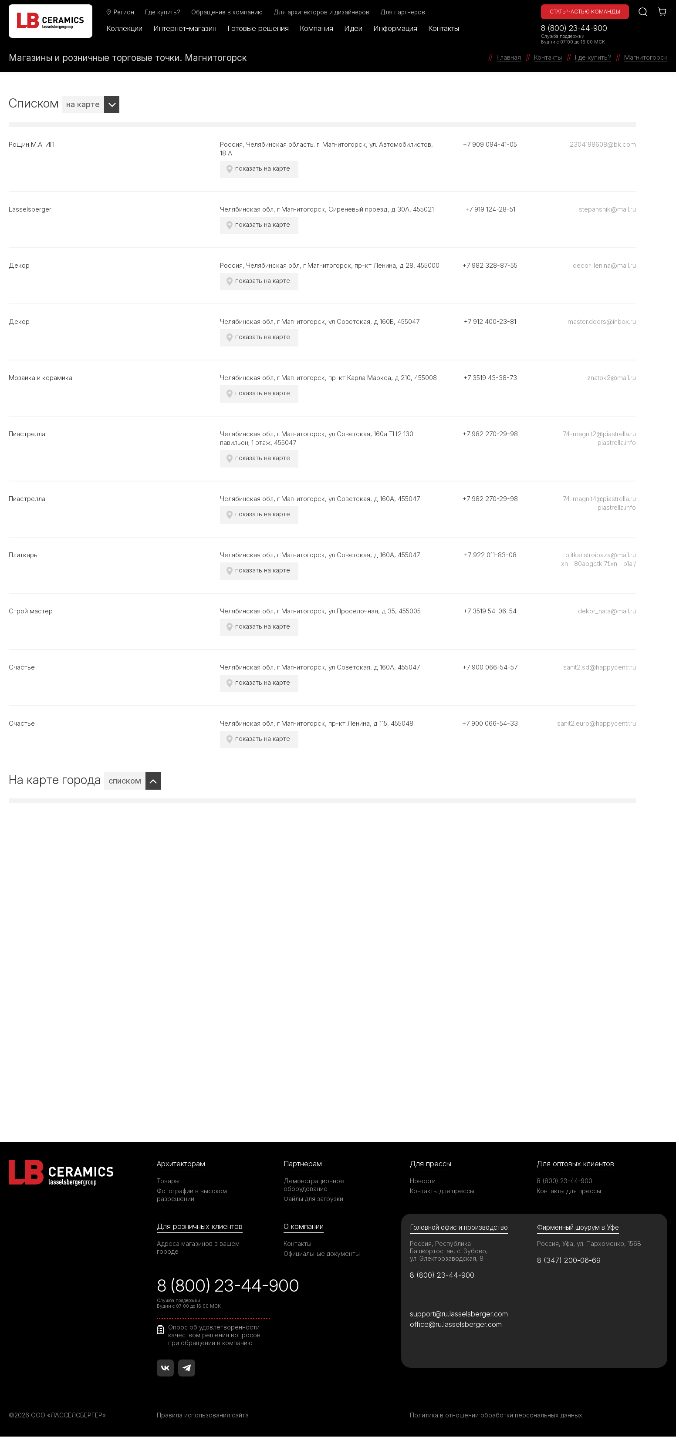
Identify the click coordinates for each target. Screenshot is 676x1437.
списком (124, 780)
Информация (396, 28)
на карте (83, 104)
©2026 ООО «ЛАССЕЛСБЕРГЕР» (58, 1415)
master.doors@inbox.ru (602, 321)
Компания (317, 28)
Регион (120, 12)
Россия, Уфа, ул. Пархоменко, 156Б (589, 1243)
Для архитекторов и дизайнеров (322, 12)
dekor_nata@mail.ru (607, 611)
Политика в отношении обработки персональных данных (496, 1415)
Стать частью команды (585, 11)
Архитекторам (181, 1163)
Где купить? (163, 12)
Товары (168, 1181)
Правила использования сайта (203, 1415)
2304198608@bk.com (603, 144)
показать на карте (263, 168)
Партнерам (303, 1163)
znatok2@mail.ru (611, 378)
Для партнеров (403, 12)
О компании (304, 1226)
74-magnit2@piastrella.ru (599, 434)
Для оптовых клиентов (575, 1163)
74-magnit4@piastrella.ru (599, 499)
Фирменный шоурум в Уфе (578, 1227)
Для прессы (430, 1163)
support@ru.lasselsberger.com (459, 1313)
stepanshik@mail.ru (607, 209)
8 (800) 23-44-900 (574, 28)
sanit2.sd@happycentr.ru (599, 667)
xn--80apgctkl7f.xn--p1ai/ (598, 563)
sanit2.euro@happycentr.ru (596, 723)
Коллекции (125, 28)
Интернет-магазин (185, 28)
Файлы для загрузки (313, 1198)
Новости (423, 1181)
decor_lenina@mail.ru (604, 265)
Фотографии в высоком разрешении (192, 1194)
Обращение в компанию (227, 12)
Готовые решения (258, 28)
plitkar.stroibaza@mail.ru (600, 555)
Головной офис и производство (459, 1227)
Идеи (354, 28)
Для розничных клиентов (200, 1226)
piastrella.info (617, 442)
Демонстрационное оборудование (314, 1184)
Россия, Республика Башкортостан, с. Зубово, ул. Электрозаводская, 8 (449, 1251)
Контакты (444, 28)
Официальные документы (322, 1253)
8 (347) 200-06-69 (569, 1260)
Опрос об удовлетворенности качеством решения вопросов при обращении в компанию (214, 1335)
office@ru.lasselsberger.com (456, 1324)
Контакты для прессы (442, 1191)
